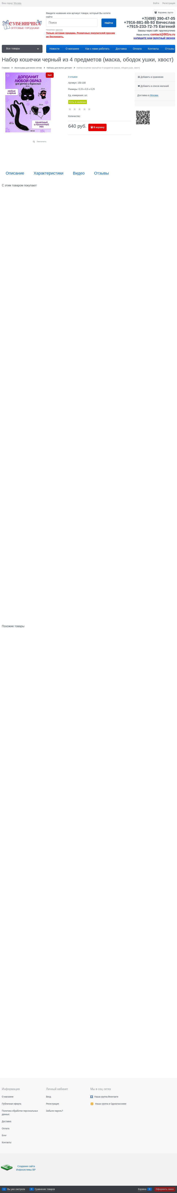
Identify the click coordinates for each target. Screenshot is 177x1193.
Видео (78, 173)
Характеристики (48, 173)
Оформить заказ (165, 1189)
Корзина (142, 1189)
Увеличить (41, 141)
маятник (59, 30)
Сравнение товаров (45, 1189)
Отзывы (101, 173)
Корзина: (165, 12)
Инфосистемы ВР (26, 1169)
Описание (15, 173)
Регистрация (168, 3)
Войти (156, 3)
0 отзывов (73, 77)
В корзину (99, 127)
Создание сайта (26, 1166)
